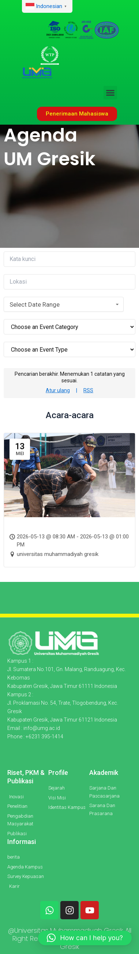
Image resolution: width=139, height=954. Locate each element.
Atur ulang (58, 390)
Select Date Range (65, 304)
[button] (110, 93)
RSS (88, 390)
